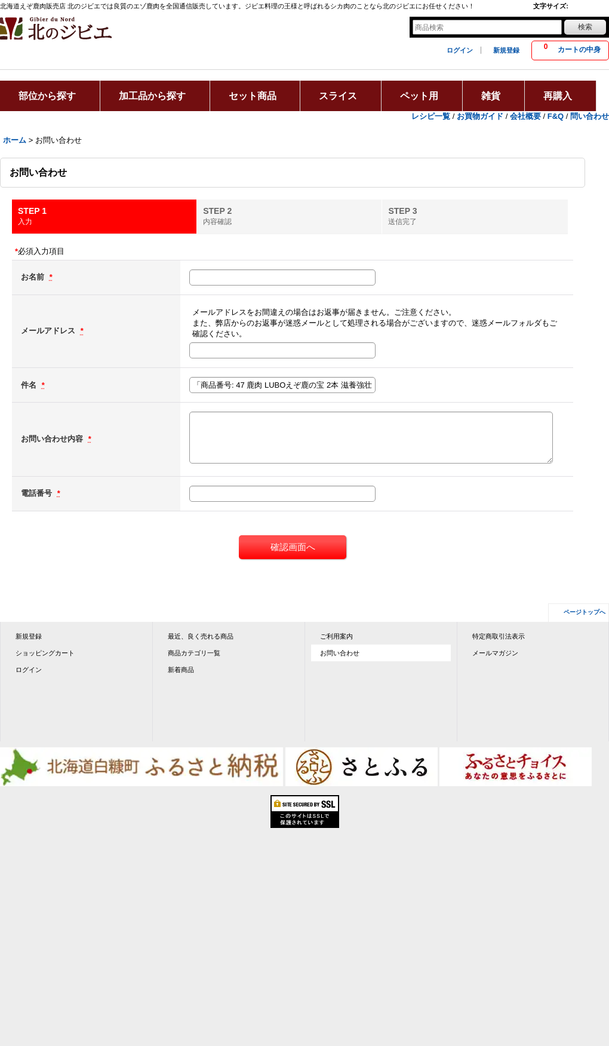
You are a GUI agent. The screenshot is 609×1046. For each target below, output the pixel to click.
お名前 (34, 276)
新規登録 (506, 50)
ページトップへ (584, 612)
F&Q (556, 116)
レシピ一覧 (430, 116)
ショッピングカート (45, 653)
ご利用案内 (336, 636)
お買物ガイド (480, 116)
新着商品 (181, 669)
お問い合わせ (339, 653)
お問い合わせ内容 (53, 438)
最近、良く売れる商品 (200, 636)
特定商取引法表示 (498, 636)
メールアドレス (49, 330)
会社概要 (525, 116)
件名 (30, 385)
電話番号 (37, 493)
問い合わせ (589, 116)
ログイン (460, 50)
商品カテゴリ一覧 (194, 653)
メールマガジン (495, 653)
